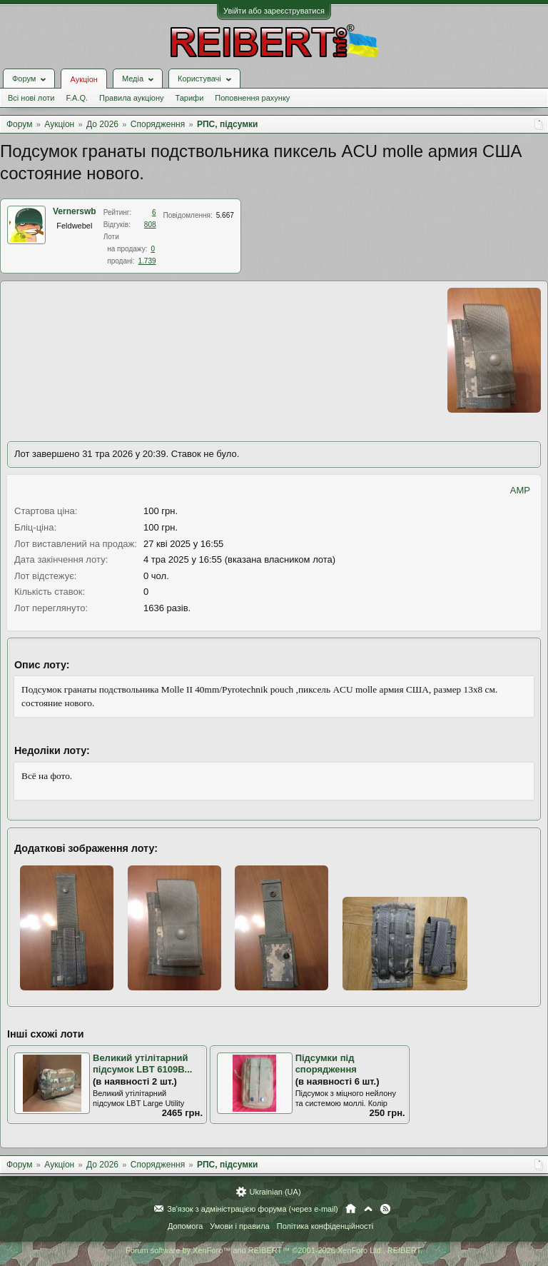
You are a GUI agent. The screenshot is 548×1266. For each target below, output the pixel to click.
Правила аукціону (131, 98)
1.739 (147, 261)
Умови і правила (239, 1226)
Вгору (368, 1209)
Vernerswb (74, 211)
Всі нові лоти (31, 98)
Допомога (185, 1226)
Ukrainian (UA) (274, 1191)
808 (150, 224)
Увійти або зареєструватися (274, 10)
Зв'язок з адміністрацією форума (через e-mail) (252, 1209)
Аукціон (83, 79)
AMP (520, 490)
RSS (385, 1209)
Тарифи (190, 98)
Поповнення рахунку (252, 98)
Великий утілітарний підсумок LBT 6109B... (142, 1064)
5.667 (225, 215)
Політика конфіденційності (325, 1226)
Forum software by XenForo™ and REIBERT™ (274, 1250)
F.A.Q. (77, 98)
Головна (350, 1209)
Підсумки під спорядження (326, 1064)
